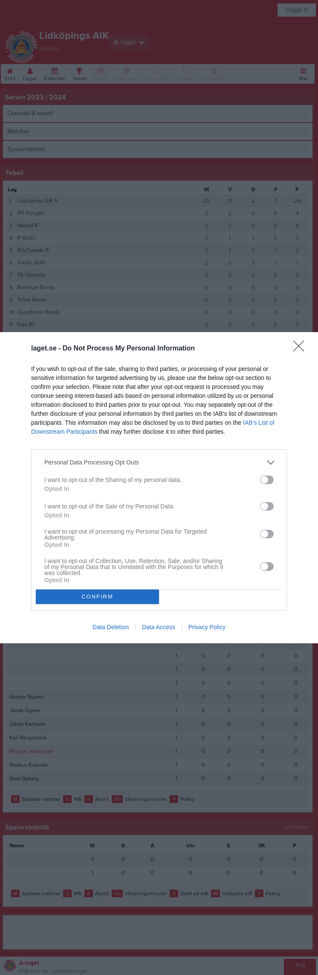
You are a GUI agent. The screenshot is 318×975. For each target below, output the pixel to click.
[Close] (301, 349)
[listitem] (159, 462)
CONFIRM (97, 596)
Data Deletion (111, 627)
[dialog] (159, 487)
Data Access (158, 627)
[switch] (267, 480)
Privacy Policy (206, 627)
